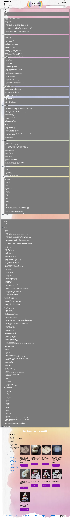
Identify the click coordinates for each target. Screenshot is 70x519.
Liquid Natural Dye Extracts (11, 66)
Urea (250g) (7, 138)
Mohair (7, 197)
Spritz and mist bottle (9, 157)
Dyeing (6, 169)
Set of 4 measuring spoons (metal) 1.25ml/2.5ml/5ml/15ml (16, 147)
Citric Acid (7, 118)
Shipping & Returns (43, 516)
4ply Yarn (8, 182)
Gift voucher (12, 451)
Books (4, 166)
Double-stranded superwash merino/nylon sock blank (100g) (17, 208)
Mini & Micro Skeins (9, 210)
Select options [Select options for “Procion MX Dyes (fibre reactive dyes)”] (25, 509)
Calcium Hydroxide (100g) (10, 117)
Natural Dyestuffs (9, 63)
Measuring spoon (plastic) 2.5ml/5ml (12, 144)
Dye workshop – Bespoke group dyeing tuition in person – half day (19, 27)
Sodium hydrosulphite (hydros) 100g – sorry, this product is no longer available (20, 133)
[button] (35, 218)
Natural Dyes (5, 57)
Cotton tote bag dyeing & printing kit (12, 51)
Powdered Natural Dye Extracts (11, 67)
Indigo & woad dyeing (9, 85)
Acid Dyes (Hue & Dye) (9, 40)
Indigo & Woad (7, 38)
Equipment (5, 140)
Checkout (6, 15)
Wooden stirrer (8, 165)
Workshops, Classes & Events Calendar (12, 18)
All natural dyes (8, 59)
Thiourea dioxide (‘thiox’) (9, 136)
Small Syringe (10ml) (9, 152)
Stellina (7, 199)
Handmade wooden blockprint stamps (12, 163)
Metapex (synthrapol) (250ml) (10, 127)
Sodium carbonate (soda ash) (10, 131)
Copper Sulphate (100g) (9, 120)
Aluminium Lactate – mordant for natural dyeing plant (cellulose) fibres (18, 109)
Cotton (7, 194)
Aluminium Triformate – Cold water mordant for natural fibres (16, 112)
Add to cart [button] (24, 465)
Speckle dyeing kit (8, 154)
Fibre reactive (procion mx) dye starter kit (13, 48)
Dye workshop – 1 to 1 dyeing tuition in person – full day (17, 25)
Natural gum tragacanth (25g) (10, 128)
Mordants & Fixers (6, 105)
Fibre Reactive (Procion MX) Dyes (11, 47)
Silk (7, 198)
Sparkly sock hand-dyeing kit (10, 46)
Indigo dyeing (8, 172)
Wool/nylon (8, 202)
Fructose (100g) (8, 124)
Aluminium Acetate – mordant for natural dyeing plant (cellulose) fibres (18, 108)
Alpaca (7, 189)
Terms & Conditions (52, 516)
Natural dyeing (9, 170)
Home (4, 9)
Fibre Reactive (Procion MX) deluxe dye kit (13, 50)
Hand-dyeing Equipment (14, 447)
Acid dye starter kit (8, 41)
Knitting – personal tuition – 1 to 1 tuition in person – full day (17, 31)
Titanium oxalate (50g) (9, 137)
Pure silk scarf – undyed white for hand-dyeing (14, 211)
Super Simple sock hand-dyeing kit (11, 44)
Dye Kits (6, 35)
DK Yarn (7, 184)
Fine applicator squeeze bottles (11, 159)
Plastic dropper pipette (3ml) (10, 149)
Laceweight (8, 181)
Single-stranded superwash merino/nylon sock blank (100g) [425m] (19, 207)
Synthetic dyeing (9, 173)
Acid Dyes (5, 96)
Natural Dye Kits (8, 37)
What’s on (5, 16)
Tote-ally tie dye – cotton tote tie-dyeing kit (13, 53)
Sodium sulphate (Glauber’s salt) (11, 134)
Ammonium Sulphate (9, 114)
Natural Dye (12, 438)
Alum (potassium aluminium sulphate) (12, 111)
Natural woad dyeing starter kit (12, 83)
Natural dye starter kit (10, 75)
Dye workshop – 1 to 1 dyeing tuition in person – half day (17, 24)
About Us (35, 515)
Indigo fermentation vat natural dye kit (13, 80)
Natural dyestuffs (8, 70)
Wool (7, 204)
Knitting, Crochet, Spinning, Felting (11, 175)
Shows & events (8, 21)
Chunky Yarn (8, 186)
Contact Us (26, 515)
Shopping (5, 11)
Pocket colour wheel (9, 143)
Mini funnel (7, 160)
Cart (5, 14)
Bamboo (7, 191)
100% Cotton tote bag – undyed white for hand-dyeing (15, 213)
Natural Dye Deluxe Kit (10, 76)
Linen (7, 195)
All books (7, 168)
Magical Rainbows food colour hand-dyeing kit (14, 56)
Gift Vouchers (6, 214)
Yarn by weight (7, 179)
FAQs (17, 515)
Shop (6, 12)
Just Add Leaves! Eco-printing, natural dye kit (15, 82)
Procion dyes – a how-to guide (11, 95)
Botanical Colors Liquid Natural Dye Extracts (13, 69)
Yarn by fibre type (8, 188)
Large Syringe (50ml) (9, 153)
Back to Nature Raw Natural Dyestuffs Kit (14, 73)
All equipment (7, 141)
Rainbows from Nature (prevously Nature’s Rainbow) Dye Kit (17, 77)
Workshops (7, 19)
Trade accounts (8, 515)
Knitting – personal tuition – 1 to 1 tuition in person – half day (18, 30)
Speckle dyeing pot (8, 156)
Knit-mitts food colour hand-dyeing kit (12, 54)
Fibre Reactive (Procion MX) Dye (9, 86)
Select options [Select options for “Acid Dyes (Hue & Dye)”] (46, 486)
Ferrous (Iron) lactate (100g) (10, 121)
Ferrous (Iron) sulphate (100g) (10, 123)
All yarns (6, 178)
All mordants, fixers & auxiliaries (11, 107)
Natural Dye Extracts (10, 61)
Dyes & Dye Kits (6, 34)
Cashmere (8, 192)
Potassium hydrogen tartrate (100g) (12, 130)
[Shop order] (57, 442)
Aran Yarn (8, 185)
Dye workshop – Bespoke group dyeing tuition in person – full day (19, 28)
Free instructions (6, 216)
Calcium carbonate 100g (9, 115)
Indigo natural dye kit (10, 79)
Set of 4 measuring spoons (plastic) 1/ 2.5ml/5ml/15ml (15, 146)
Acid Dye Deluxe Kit (9, 43)
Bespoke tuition (8, 22)
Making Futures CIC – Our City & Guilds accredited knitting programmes (18, 32)
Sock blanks (7, 205)
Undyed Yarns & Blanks (7, 176)
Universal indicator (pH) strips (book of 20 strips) (14, 162)
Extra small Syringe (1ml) (9, 150)
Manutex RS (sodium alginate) (10, 125)
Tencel (7, 201)
